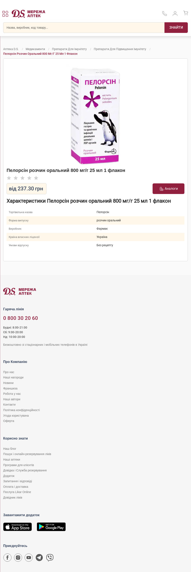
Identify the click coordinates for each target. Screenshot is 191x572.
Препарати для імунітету (69, 49)
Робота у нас (12, 393)
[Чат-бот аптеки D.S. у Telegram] (39, 558)
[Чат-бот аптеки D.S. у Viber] (50, 558)
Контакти (9, 404)
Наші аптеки (11, 459)
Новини (8, 383)
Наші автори (11, 399)
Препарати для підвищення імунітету (120, 49)
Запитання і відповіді (17, 481)
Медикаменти (35, 49)
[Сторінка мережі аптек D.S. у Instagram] (18, 558)
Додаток (8, 476)
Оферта (8, 421)
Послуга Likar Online (17, 492)
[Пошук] (176, 27)
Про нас (8, 372)
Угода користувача (16, 415)
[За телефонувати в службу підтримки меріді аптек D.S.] (164, 15)
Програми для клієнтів (18, 465)
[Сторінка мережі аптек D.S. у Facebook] (7, 558)
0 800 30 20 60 (20, 318)
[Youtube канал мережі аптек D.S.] (28, 558)
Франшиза (10, 388)
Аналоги (168, 189)
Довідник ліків (12, 497)
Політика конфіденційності (21, 410)
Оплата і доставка (15, 486)
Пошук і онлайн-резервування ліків (27, 454)
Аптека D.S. (11, 49)
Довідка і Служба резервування (25, 470)
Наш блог (9, 448)
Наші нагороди (13, 377)
